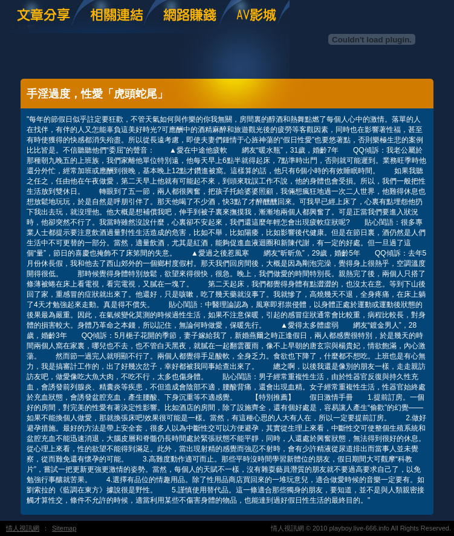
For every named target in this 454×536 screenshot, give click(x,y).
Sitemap (64, 528)
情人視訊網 (22, 528)
